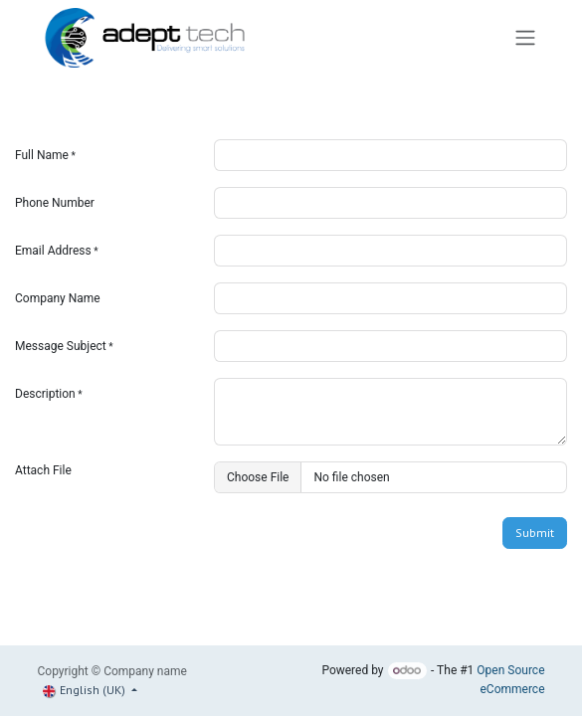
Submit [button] (534, 532)
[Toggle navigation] (525, 38)
